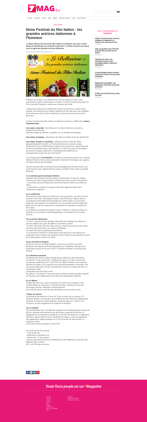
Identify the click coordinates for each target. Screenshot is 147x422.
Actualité (37, 18)
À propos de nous (73, 400)
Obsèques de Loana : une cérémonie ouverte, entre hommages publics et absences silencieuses (106, 62)
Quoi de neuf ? (81, 18)
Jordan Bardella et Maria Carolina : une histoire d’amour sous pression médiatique (107, 74)
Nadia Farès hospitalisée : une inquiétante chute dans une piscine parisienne (107, 85)
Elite (74, 18)
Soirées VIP (49, 406)
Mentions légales (73, 398)
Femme (55, 18)
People (44, 18)
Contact (70, 396)
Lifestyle (48, 401)
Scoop (48, 400)
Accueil (29, 18)
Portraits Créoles (65, 18)
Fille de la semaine (52, 408)
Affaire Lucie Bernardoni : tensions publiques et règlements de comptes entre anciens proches (107, 40)
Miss (49, 18)
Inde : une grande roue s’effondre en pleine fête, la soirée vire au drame (107, 51)
